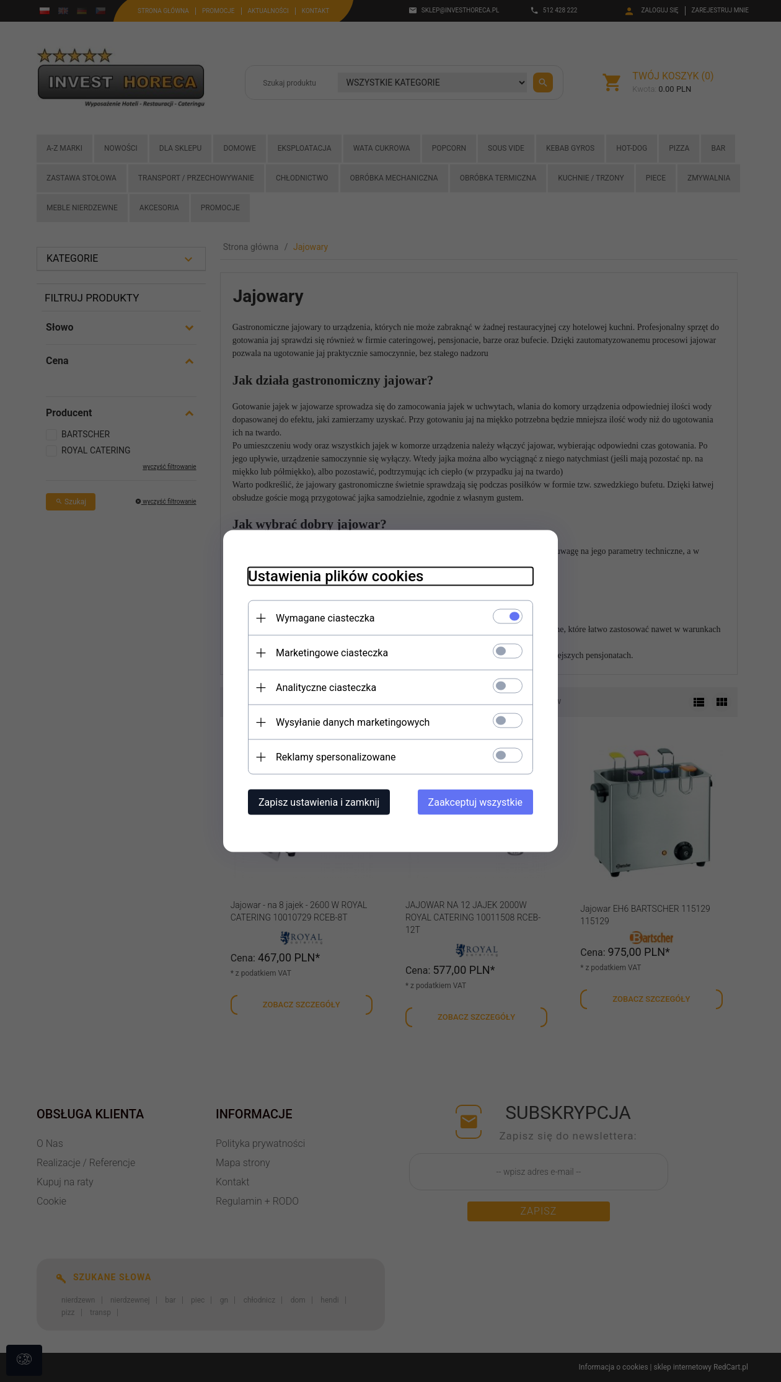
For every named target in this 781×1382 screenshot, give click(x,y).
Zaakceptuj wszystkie (475, 802)
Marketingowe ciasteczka (332, 653)
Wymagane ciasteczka (325, 618)
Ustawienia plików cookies (335, 576)
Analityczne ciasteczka (326, 687)
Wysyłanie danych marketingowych (353, 722)
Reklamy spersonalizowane (335, 757)
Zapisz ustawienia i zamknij (318, 802)
